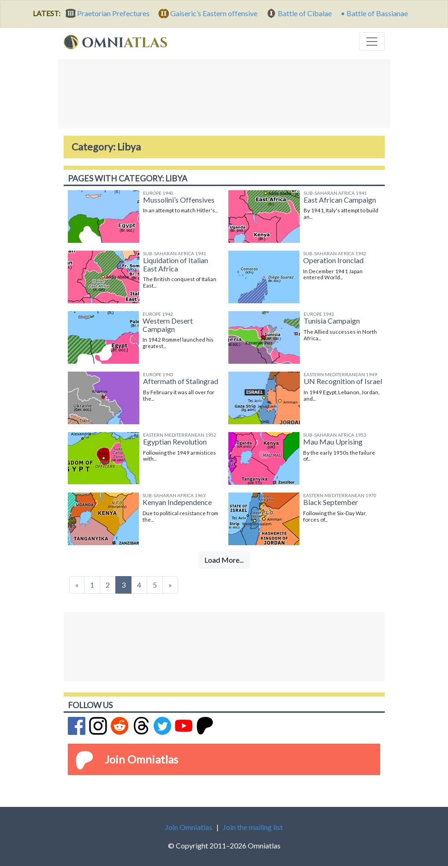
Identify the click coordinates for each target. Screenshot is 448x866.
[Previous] (76, 585)
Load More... (224, 559)
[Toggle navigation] (372, 41)
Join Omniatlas (141, 759)
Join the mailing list (253, 827)
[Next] (170, 585)
